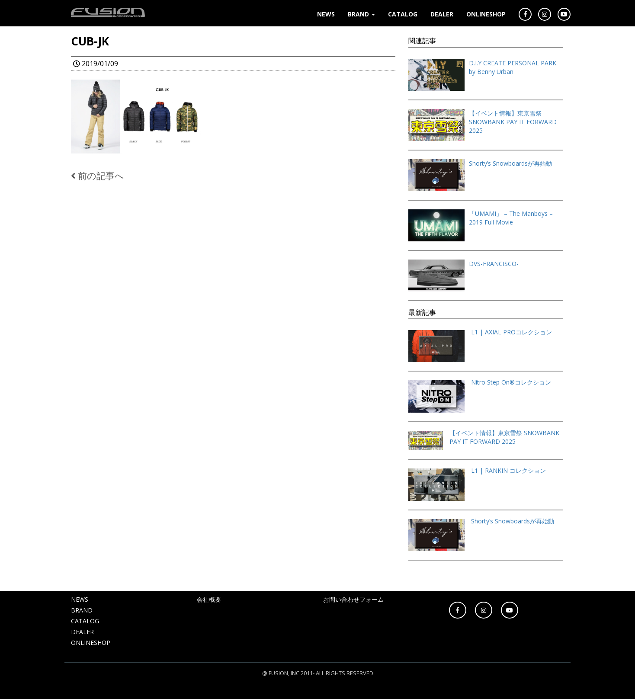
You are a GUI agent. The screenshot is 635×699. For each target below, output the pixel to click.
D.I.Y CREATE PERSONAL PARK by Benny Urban (512, 67)
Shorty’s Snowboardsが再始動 (510, 163)
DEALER (441, 14)
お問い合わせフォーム (353, 599)
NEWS (326, 14)
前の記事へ (97, 176)
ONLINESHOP (486, 14)
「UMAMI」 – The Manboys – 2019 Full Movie (511, 217)
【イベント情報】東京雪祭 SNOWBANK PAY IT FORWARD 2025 (513, 122)
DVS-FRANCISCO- (494, 264)
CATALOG (402, 14)
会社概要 (209, 599)
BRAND (361, 14)
